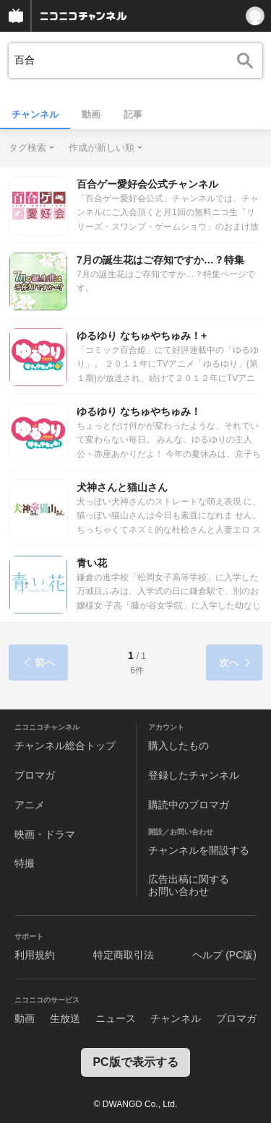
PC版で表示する (135, 1062)
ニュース (115, 1018)
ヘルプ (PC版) (224, 955)
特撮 (24, 863)
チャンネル (35, 114)
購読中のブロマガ (188, 804)
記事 (133, 114)
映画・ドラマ (44, 834)
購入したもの (178, 745)
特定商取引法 (123, 955)
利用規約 (34, 955)
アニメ (29, 804)
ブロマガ (34, 775)
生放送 (65, 1018)
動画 (91, 114)
